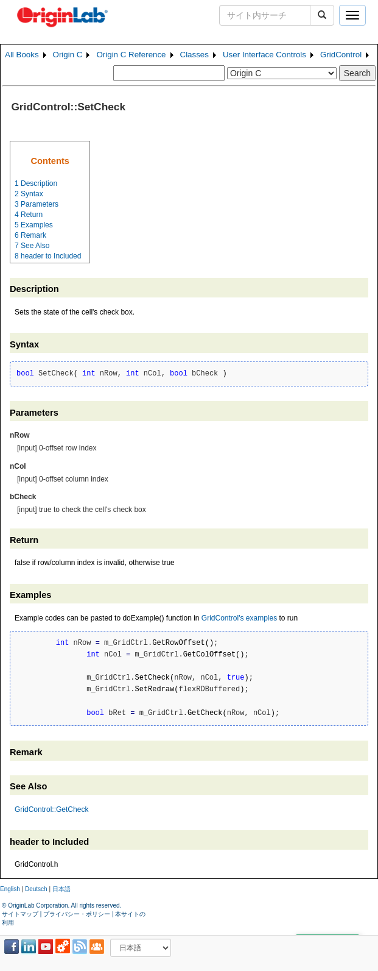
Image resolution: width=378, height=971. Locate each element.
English (10, 889)
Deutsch (36, 889)
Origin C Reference (131, 54)
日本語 (61, 889)
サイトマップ (20, 914)
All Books (22, 54)
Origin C (68, 54)
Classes (194, 54)
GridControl (341, 54)
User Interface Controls (264, 54)
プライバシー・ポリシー (76, 914)
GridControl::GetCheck (51, 809)
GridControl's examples (239, 618)
